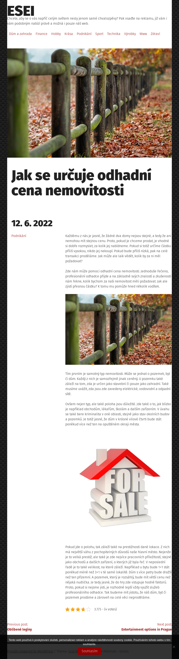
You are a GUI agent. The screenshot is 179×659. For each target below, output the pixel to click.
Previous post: (48, 627)
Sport (99, 34)
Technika (113, 34)
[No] (174, 647)
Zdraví (155, 34)
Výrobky (130, 34)
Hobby (56, 34)
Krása (69, 34)
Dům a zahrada (20, 34)
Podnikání (84, 34)
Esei (21, 11)
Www (143, 34)
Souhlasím (90, 651)
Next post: (131, 627)
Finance (41, 34)
